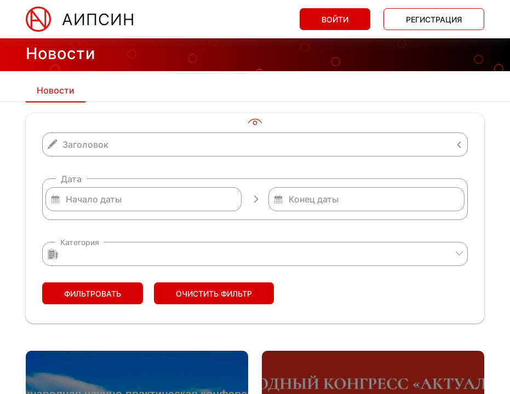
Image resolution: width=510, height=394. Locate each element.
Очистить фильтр (214, 293)
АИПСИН (98, 19)
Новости (56, 90)
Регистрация (434, 19)
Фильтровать (92, 293)
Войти (335, 19)
